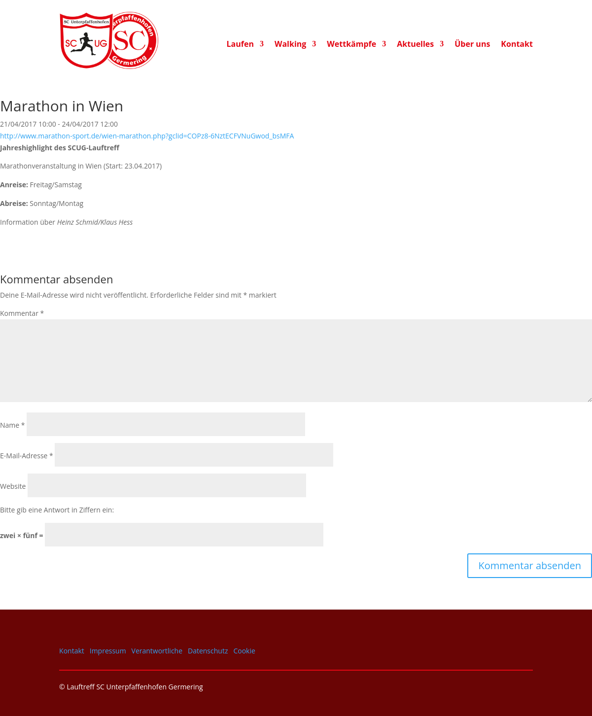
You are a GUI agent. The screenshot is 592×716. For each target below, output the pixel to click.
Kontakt (517, 44)
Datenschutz (208, 650)
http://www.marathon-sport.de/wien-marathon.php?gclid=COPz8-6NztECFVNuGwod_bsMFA (147, 135)
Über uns (472, 44)
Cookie (244, 650)
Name (12, 425)
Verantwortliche (157, 650)
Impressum (108, 650)
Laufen (240, 44)
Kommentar (22, 313)
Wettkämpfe (351, 44)
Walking (290, 44)
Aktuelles (415, 44)
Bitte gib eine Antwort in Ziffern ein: (57, 509)
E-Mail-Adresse (26, 455)
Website (13, 486)
